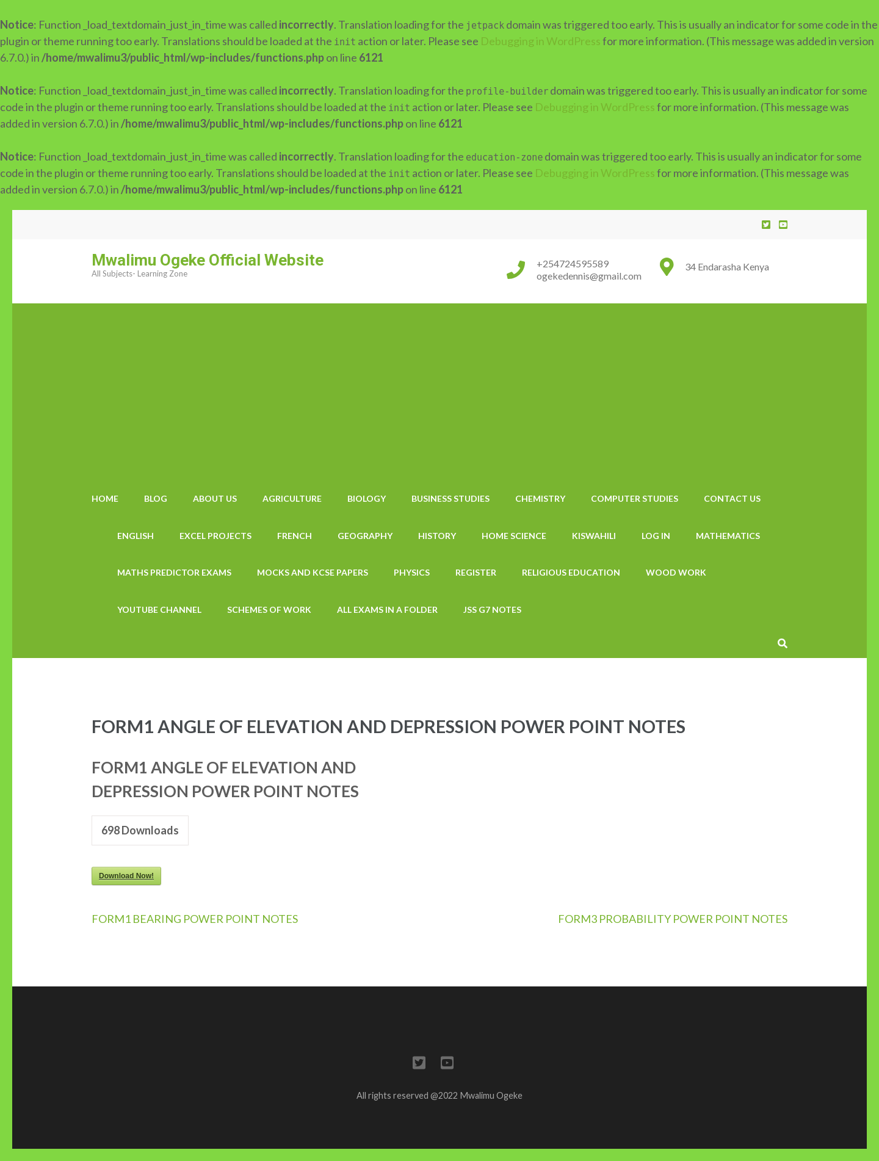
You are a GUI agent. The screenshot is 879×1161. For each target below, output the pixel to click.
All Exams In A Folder (387, 609)
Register (475, 572)
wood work (676, 572)
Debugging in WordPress (540, 41)
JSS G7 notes (492, 609)
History (437, 535)
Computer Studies (634, 498)
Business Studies (450, 498)
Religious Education (571, 572)
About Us (215, 498)
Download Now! (126, 876)
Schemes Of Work (269, 609)
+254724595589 (573, 263)
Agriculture (292, 498)
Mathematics (728, 535)
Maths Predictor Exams (174, 572)
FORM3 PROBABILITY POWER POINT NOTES (672, 918)
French (294, 535)
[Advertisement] (439, 388)
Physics (412, 572)
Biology (366, 498)
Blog (155, 498)
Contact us (732, 498)
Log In (656, 535)
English (135, 535)
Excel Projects (215, 535)
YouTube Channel (159, 609)
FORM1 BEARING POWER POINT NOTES (195, 918)
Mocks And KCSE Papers (312, 572)
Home (105, 498)
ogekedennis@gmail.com (589, 275)
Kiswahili (594, 535)
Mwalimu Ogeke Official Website (208, 260)
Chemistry (540, 498)
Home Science (514, 535)
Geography (365, 535)
